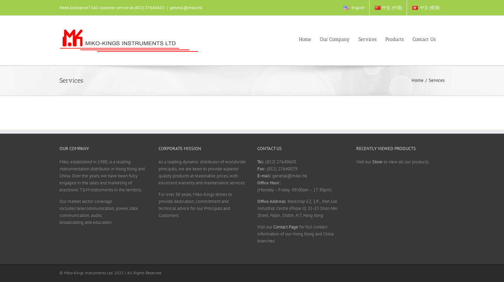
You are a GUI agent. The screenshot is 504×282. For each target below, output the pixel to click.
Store (377, 162)
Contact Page (285, 227)
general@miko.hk (186, 7)
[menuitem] (353, 7)
